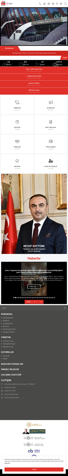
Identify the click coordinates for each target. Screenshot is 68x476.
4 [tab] (18, 297)
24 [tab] (52, 297)
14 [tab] (35, 297)
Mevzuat (6, 326)
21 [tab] (47, 297)
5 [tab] (20, 297)
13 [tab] (34, 297)
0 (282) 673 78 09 (8, 391)
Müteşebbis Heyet (9, 344)
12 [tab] (32, 297)
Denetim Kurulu (8, 347)
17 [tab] (40, 297)
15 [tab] (37, 297)
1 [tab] (13, 297)
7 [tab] (23, 297)
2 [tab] (15, 297)
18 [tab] (42, 297)
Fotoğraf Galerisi (9, 332)
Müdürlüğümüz (8, 318)
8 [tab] (25, 297)
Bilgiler (5, 359)
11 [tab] (30, 297)
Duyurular (6, 356)
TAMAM (34, 469)
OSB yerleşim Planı (9, 329)
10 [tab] (29, 297)
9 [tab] (27, 297)
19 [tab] (44, 297)
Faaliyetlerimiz (8, 323)
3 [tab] (17, 297)
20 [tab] (45, 297)
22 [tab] (49, 297)
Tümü (28, 302)
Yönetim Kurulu (8, 341)
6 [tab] (22, 297)
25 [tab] (54, 297)
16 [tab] (39, 297)
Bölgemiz (6, 321)
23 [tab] (51, 297)
